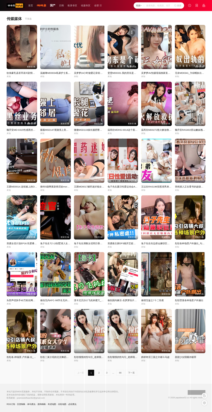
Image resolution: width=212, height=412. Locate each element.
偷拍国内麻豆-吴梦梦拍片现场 (123, 300)
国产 (52, 5)
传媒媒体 (14, 19)
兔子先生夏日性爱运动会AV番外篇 (126, 186)
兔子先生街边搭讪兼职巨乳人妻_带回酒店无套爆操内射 (170, 243)
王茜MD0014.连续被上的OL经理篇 (25, 186)
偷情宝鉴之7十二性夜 (152, 300)
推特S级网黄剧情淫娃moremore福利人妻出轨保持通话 (68, 186)
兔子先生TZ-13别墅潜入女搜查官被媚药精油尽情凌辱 (68, 243)
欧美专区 (72, 5)
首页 (30, 5)
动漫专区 (85, 5)
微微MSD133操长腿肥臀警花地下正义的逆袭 (97, 130)
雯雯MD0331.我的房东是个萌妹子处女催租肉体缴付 (135, 73)
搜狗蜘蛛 (42, 404)
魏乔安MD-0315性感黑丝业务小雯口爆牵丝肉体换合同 (35, 130)
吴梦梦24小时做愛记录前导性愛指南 (93, 73)
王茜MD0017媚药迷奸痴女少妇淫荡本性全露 (97, 186)
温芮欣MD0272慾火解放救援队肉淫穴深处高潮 (165, 130)
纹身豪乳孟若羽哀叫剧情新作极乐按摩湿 (28, 73)
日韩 (61, 5)
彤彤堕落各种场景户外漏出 (189, 300)
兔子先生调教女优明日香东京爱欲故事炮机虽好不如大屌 (103, 243)
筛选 (28, 19)
